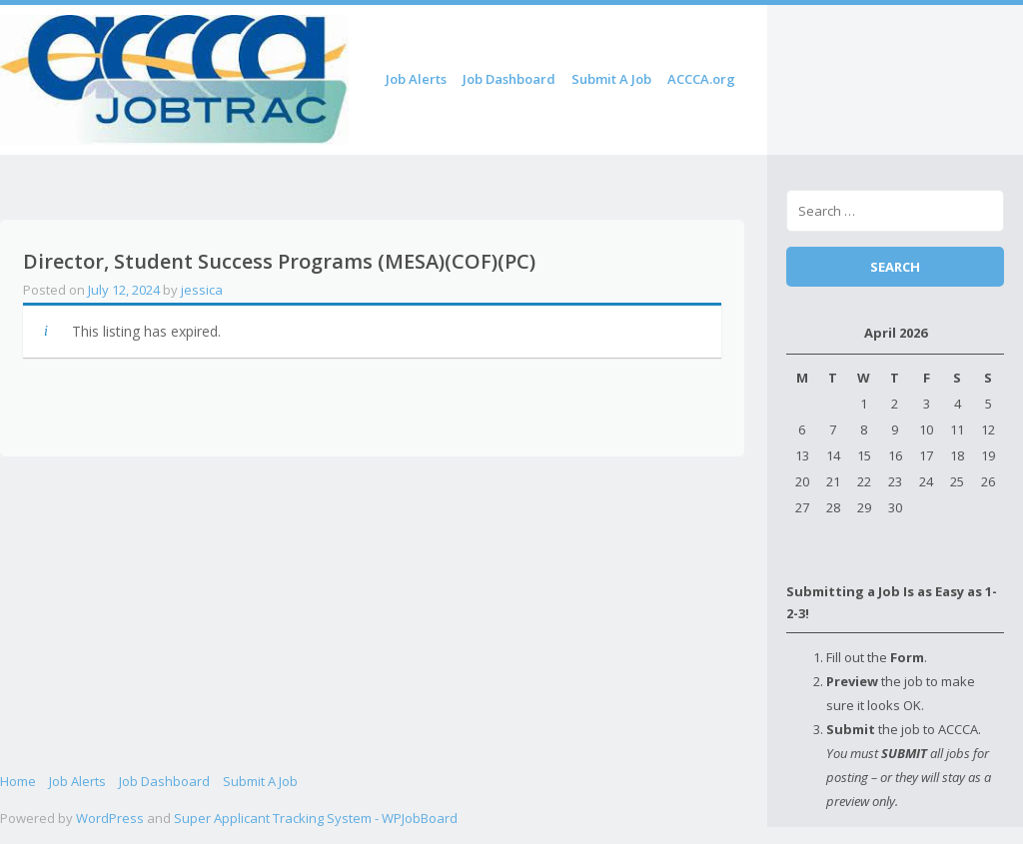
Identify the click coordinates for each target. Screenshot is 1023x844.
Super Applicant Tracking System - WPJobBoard (316, 818)
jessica (202, 290)
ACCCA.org (701, 79)
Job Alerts (416, 79)
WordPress (110, 818)
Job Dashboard (509, 79)
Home (18, 781)
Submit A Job (611, 79)
